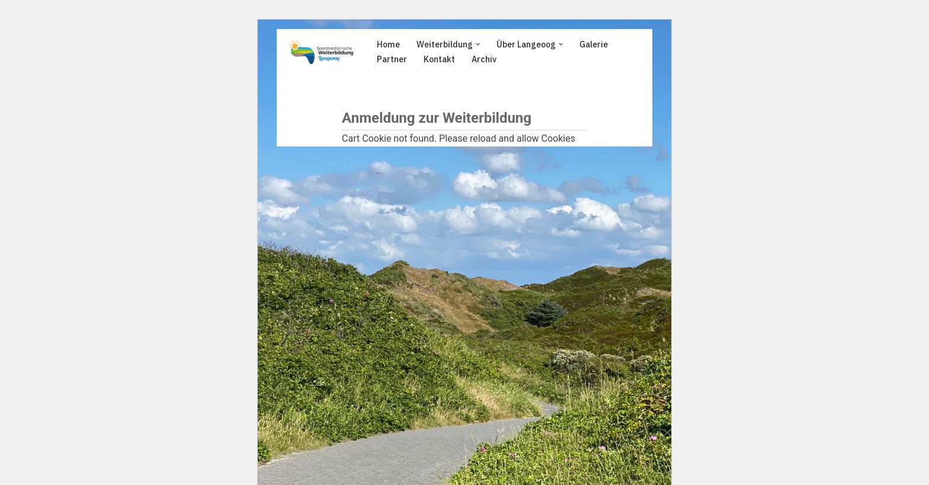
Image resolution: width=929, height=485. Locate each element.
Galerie (593, 44)
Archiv (484, 59)
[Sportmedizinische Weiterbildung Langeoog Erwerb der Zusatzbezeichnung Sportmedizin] (321, 52)
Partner (392, 59)
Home (388, 44)
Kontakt (439, 59)
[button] (478, 44)
